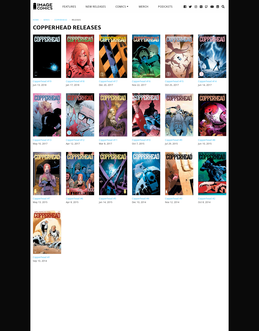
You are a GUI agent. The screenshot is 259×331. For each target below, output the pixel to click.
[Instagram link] (196, 6)
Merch (143, 6)
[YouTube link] (212, 6)
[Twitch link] (206, 6)
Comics (120, 6)
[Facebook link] (185, 6)
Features (69, 6)
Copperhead (60, 20)
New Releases (96, 6)
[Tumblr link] (201, 6)
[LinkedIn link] (217, 6)
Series (46, 20)
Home (36, 20)
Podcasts (165, 6)
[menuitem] (69, 6)
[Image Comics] (43, 6)
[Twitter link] (190, 6)
